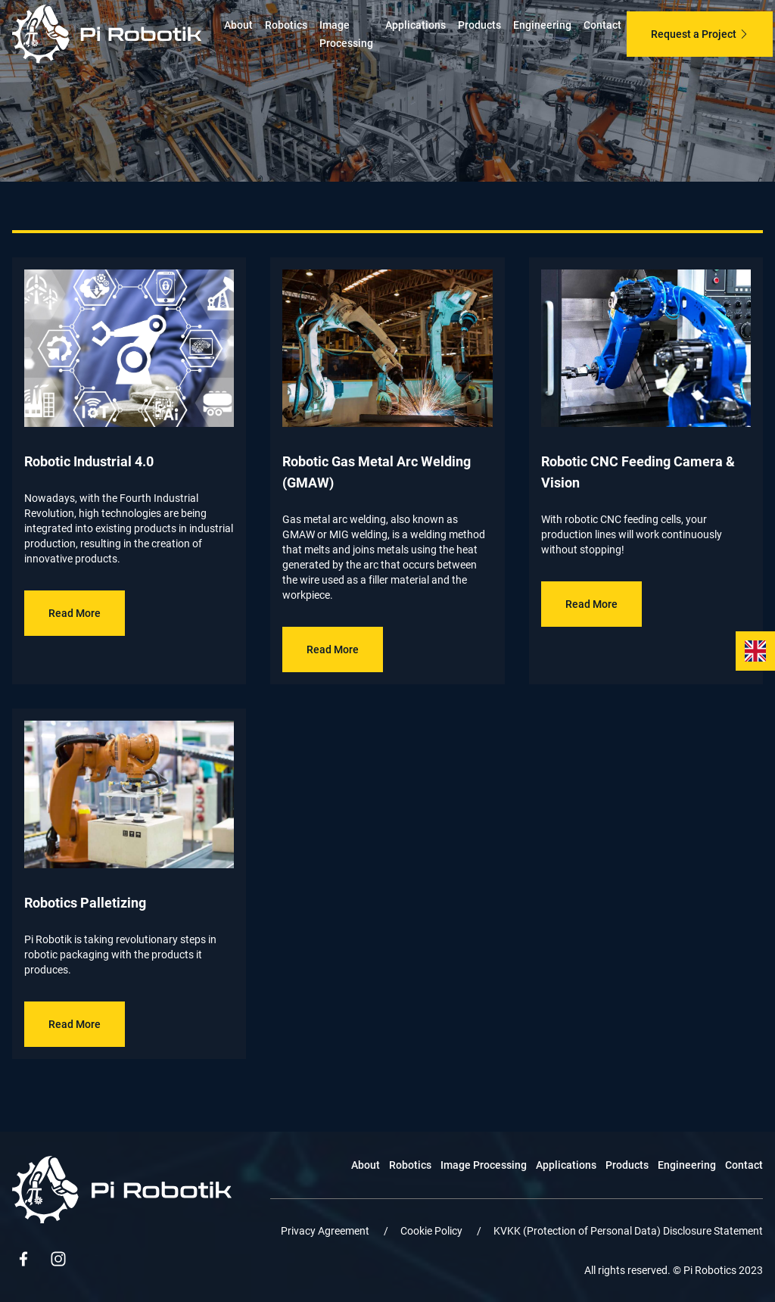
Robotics (286, 25)
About (238, 25)
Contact (602, 25)
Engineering (542, 25)
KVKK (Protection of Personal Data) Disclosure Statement (628, 1231)
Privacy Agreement (326, 1231)
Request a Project (700, 34)
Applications (415, 25)
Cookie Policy (432, 1231)
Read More (74, 613)
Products (479, 25)
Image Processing (483, 1165)
